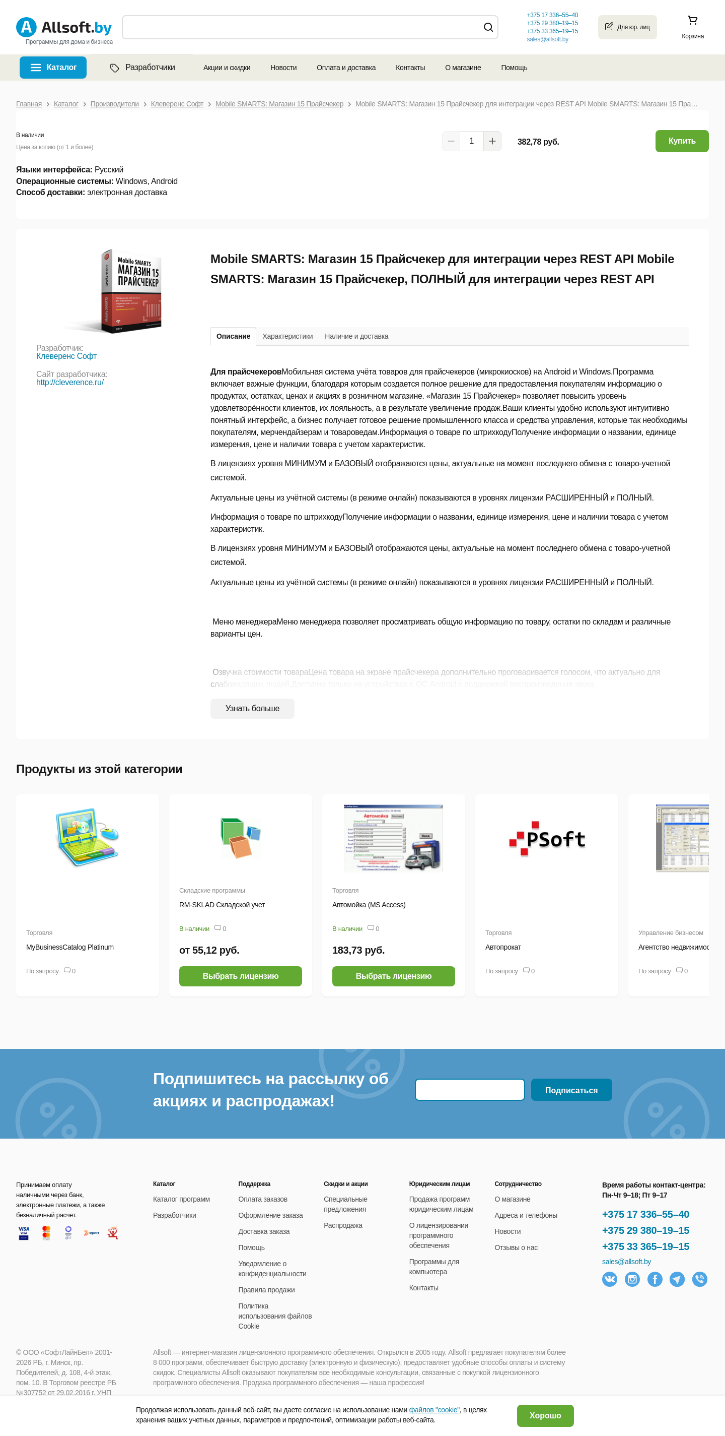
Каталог (62, 67)
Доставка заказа (264, 1231)
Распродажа (343, 1225)
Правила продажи (267, 1290)
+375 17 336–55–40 (645, 1214)
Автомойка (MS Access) (369, 905)
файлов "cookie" (434, 1410)
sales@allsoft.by (547, 39)
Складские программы (212, 890)
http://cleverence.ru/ (70, 382)
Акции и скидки (226, 68)
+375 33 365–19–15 (645, 1246)
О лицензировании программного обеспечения (438, 1235)
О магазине (463, 68)
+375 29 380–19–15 (645, 1230)
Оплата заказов (263, 1199)
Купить (682, 141)
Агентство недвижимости (677, 947)
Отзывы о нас (516, 1247)
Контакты (410, 68)
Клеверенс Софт (66, 356)
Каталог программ (181, 1199)
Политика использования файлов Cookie (275, 1316)
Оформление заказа (271, 1215)
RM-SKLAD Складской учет (222, 905)
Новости (283, 68)
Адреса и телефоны (525, 1215)
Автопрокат (503, 947)
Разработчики (141, 67)
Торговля (39, 932)
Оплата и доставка (346, 68)
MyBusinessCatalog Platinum (70, 947)
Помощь (514, 68)
